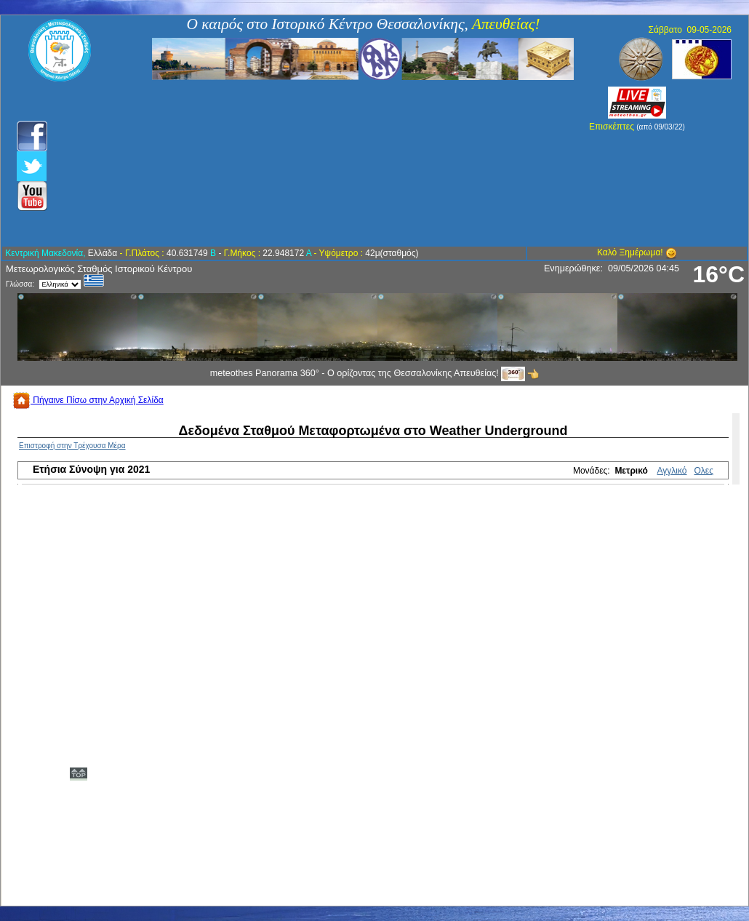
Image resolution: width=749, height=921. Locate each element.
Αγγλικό (672, 471)
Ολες (703, 471)
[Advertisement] (296, 163)
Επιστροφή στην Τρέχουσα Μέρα (72, 446)
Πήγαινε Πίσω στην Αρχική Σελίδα (88, 400)
